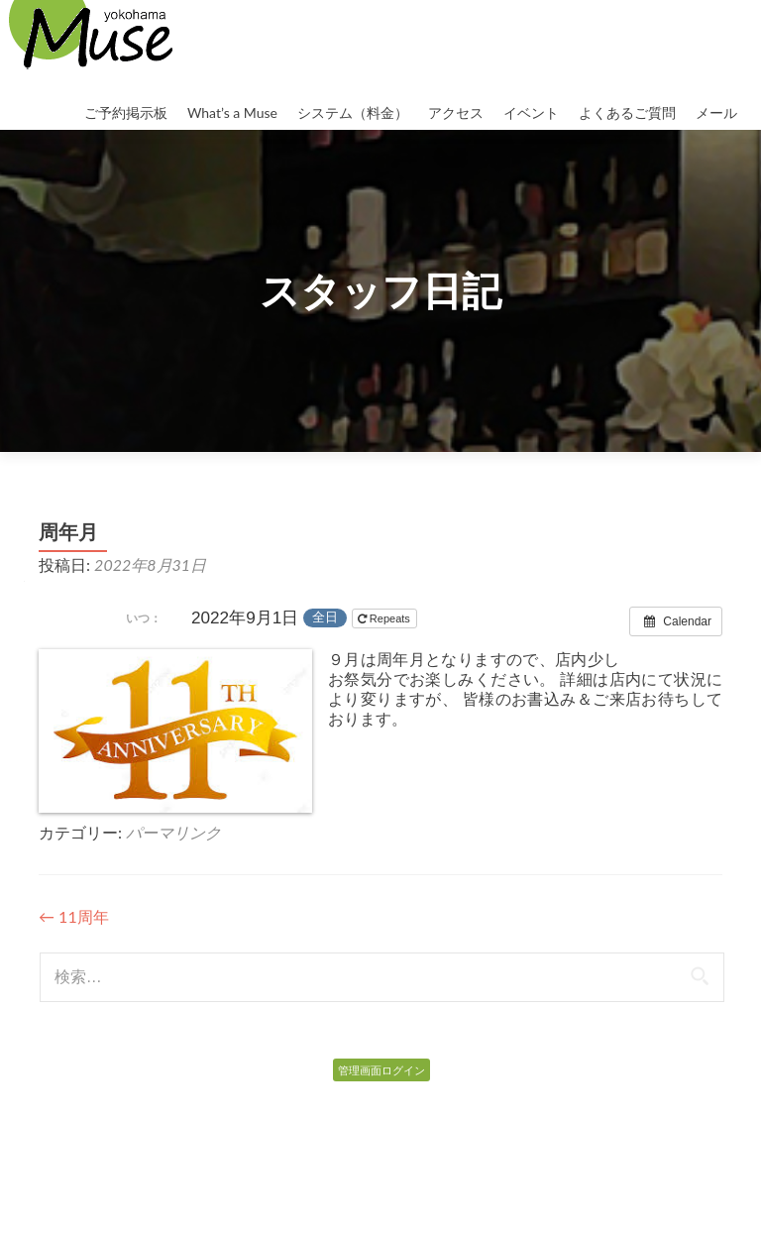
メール (716, 112)
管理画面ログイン (381, 1070)
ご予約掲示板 (125, 112)
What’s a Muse (232, 112)
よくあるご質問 (627, 112)
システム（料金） (352, 112)
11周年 (74, 916)
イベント (531, 112)
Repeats (385, 619)
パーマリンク (173, 832)
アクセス (456, 112)
